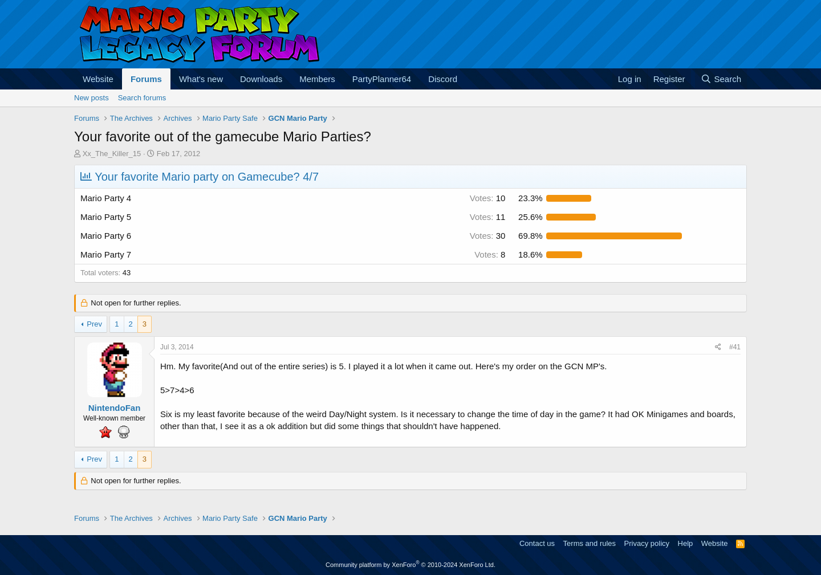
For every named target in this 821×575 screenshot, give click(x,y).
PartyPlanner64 (381, 79)
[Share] (718, 347)
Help (685, 543)
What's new (201, 79)
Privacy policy (646, 543)
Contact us (537, 543)
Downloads (261, 79)
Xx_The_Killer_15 (112, 153)
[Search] (721, 78)
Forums (146, 79)
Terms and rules (589, 543)
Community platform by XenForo (410, 564)
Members (317, 79)
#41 (735, 347)
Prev (94, 324)
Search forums (142, 97)
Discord (442, 79)
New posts (91, 97)
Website (98, 79)
